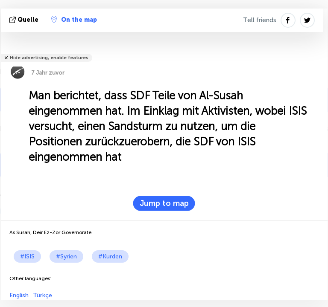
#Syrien (66, 256)
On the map (74, 19)
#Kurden (110, 256)
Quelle (24, 19)
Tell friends (259, 20)
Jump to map (164, 203)
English (19, 295)
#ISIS (27, 256)
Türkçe (42, 295)
